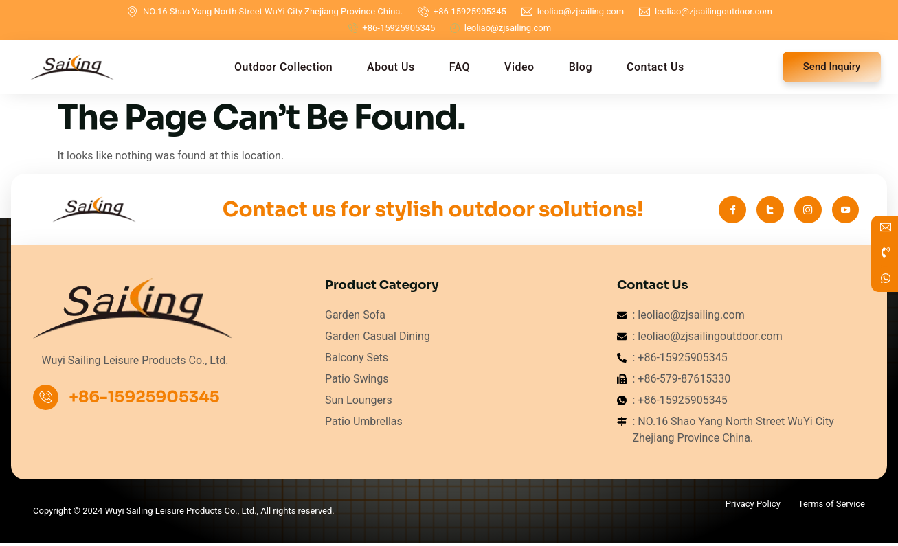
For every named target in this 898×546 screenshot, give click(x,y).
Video (519, 66)
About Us (391, 66)
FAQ (459, 66)
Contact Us (655, 66)
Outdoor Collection (283, 66)
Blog (580, 66)
